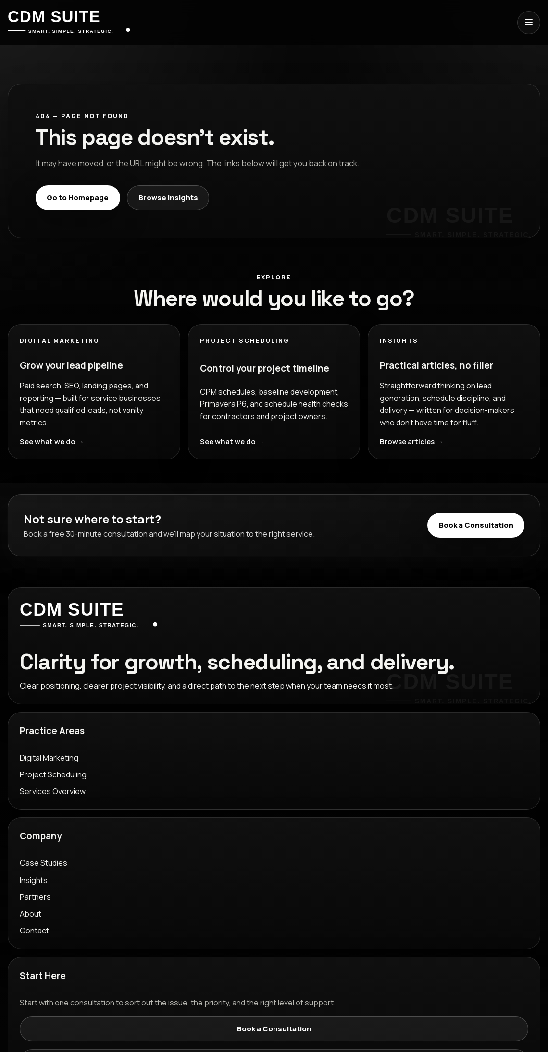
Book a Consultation (476, 525)
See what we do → (52, 441)
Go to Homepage (78, 198)
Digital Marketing (49, 757)
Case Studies (43, 863)
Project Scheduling (53, 774)
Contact (34, 930)
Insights (34, 880)
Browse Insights (168, 198)
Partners (35, 897)
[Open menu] (528, 22)
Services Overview (53, 791)
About (30, 913)
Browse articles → (411, 441)
